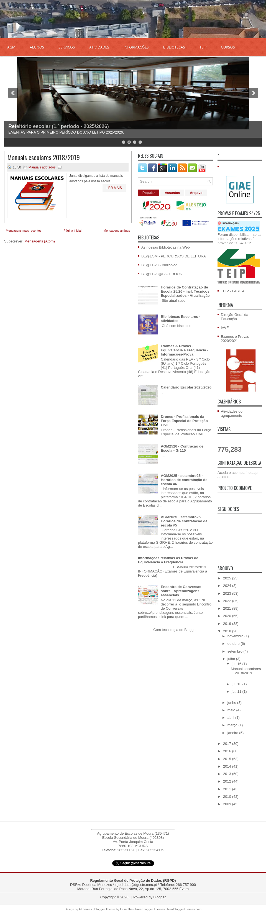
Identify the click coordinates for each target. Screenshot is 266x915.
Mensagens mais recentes (23, 230)
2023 (227, 593)
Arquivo (196, 193)
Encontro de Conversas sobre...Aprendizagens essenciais (181, 591)
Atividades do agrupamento (231, 413)
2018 (227, 631)
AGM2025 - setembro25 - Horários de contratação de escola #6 (184, 480)
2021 (227, 608)
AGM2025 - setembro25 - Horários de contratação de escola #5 (184, 521)
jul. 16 (237, 664)
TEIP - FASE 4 (232, 291)
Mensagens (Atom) (39, 241)
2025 (227, 578)
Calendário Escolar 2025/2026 (186, 387)
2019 (227, 624)
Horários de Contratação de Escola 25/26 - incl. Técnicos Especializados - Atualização (185, 291)
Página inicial (72, 230)
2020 (227, 616)
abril (231, 717)
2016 (227, 751)
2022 (227, 601)
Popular (148, 193)
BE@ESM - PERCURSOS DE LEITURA (173, 256)
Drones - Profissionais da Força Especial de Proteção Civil (184, 421)
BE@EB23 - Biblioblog (159, 265)
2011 (227, 789)
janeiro (233, 733)
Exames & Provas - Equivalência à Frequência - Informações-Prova (184, 350)
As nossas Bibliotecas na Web (165, 247)
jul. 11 (237, 691)
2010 (227, 796)
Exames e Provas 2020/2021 (235, 338)
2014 (227, 766)
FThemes (85, 909)
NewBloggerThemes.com (184, 909)
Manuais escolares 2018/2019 (43, 157)
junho (232, 703)
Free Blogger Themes (150, 909)
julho (231, 659)
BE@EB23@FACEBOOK (161, 274)
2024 (227, 586)
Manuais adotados (42, 167)
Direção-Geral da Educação (234, 317)
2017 (227, 744)
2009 (227, 804)
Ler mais (114, 188)
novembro (235, 636)
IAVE (225, 328)
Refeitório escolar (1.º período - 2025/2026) (58, 126)
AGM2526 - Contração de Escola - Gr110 (182, 448)
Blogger (190, 630)
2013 (227, 774)
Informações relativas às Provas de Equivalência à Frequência (168, 560)
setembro (235, 651)
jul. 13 (237, 684)
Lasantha (126, 909)
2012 (227, 781)
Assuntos (172, 193)
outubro (234, 643)
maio (231, 710)
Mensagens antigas (117, 230)
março (233, 725)
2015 (227, 759)
